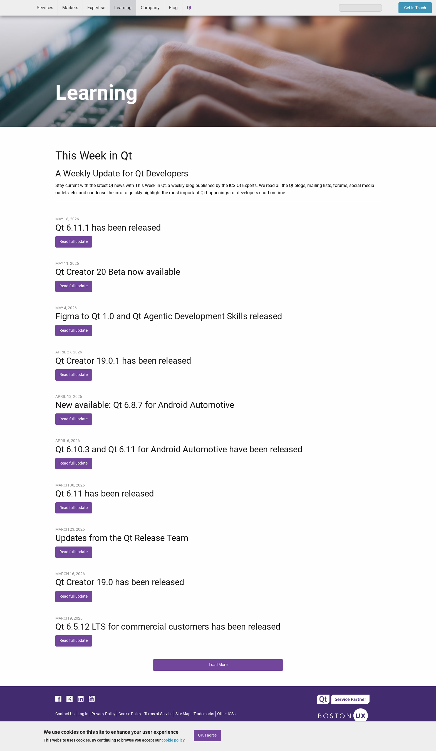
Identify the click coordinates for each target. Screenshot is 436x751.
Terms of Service (158, 714)
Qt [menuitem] (189, 7)
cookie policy (173, 740)
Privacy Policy (103, 714)
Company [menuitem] (150, 7)
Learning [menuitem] (123, 7)
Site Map (182, 714)
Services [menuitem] (45, 7)
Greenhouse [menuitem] (204, 7)
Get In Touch (415, 8)
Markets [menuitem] (70, 7)
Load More (218, 664)
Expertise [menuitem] (96, 7)
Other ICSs (226, 714)
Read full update (74, 241)
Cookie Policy (129, 714)
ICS (16, 7)
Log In (83, 714)
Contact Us (65, 714)
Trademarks (204, 714)
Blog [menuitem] (173, 7)
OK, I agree (207, 735)
